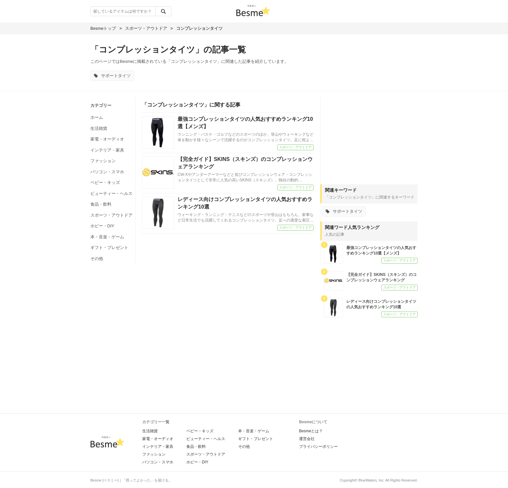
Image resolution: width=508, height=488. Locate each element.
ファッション (103, 160)
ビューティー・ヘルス (111, 193)
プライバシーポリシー (318, 446)
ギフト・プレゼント (109, 247)
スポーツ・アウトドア (111, 215)
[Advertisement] (369, 137)
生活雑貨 (98, 128)
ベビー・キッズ (105, 182)
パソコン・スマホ (107, 171)
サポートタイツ (112, 75)
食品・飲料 (100, 204)
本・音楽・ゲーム (107, 236)
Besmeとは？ (311, 431)
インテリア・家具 (107, 150)
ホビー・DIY (102, 225)
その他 (96, 258)
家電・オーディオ (107, 139)
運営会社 (307, 439)
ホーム (96, 117)
